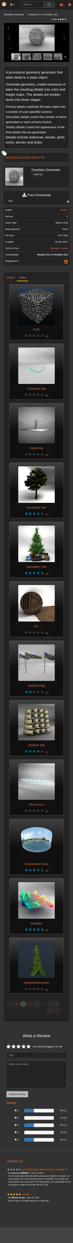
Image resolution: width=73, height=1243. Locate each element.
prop (17, 157)
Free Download (36, 195)
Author (22, 277)
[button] (12, 4)
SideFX (64, 210)
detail (9, 157)
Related (11, 277)
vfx (43, 157)
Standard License (59, 248)
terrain (35, 157)
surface (25, 157)
